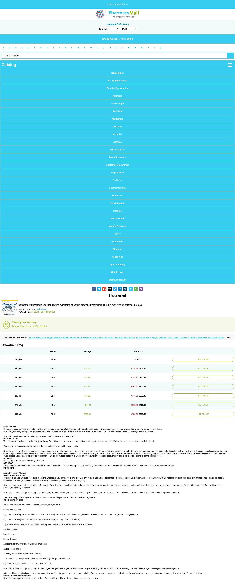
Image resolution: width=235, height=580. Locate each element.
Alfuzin (111, 337)
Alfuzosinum (129, 337)
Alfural (79, 337)
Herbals (117, 211)
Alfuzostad (140, 337)
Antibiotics (117, 119)
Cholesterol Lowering (117, 165)
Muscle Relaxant (117, 226)
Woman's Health (117, 280)
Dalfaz (176, 337)
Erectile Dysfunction (117, 88)
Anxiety (117, 126)
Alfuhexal (58, 337)
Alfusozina (102, 337)
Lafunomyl (212, 337)
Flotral (192, 337)
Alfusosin (94, 337)
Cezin (170, 337)
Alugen (155, 337)
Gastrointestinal (117, 188)
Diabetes (117, 180)
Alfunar (73, 337)
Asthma (117, 142)
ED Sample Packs (117, 80)
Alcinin (32, 337)
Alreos (148, 337)
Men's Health (117, 218)
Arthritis (117, 134)
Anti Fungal (117, 103)
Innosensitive (201, 337)
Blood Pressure (117, 157)
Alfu (44, 337)
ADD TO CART (203, 359)
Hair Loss (117, 195)
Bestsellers (117, 73)
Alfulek (66, 337)
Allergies (117, 96)
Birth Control (117, 149)
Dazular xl (184, 337)
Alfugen (50, 337)
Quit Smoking (117, 264)
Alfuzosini (119, 337)
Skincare (117, 249)
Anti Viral (117, 111)
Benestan (163, 337)
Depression (117, 172)
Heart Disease (117, 203)
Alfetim (39, 337)
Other (117, 234)
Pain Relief (117, 241)
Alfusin (86, 337)
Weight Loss (117, 272)
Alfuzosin (42, 309)
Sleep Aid (117, 257)
